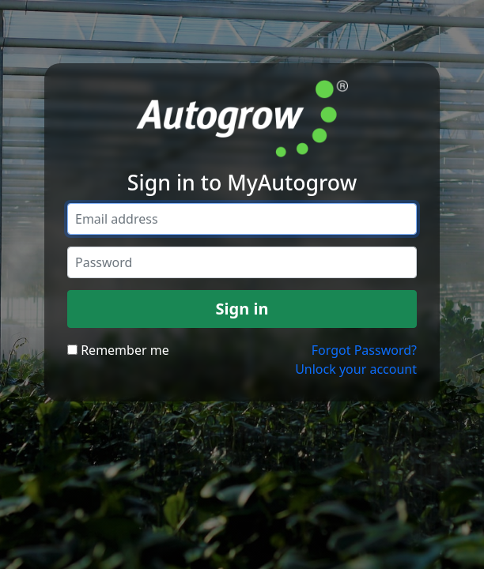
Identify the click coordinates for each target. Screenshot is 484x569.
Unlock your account (356, 369)
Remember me (118, 350)
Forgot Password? (364, 350)
